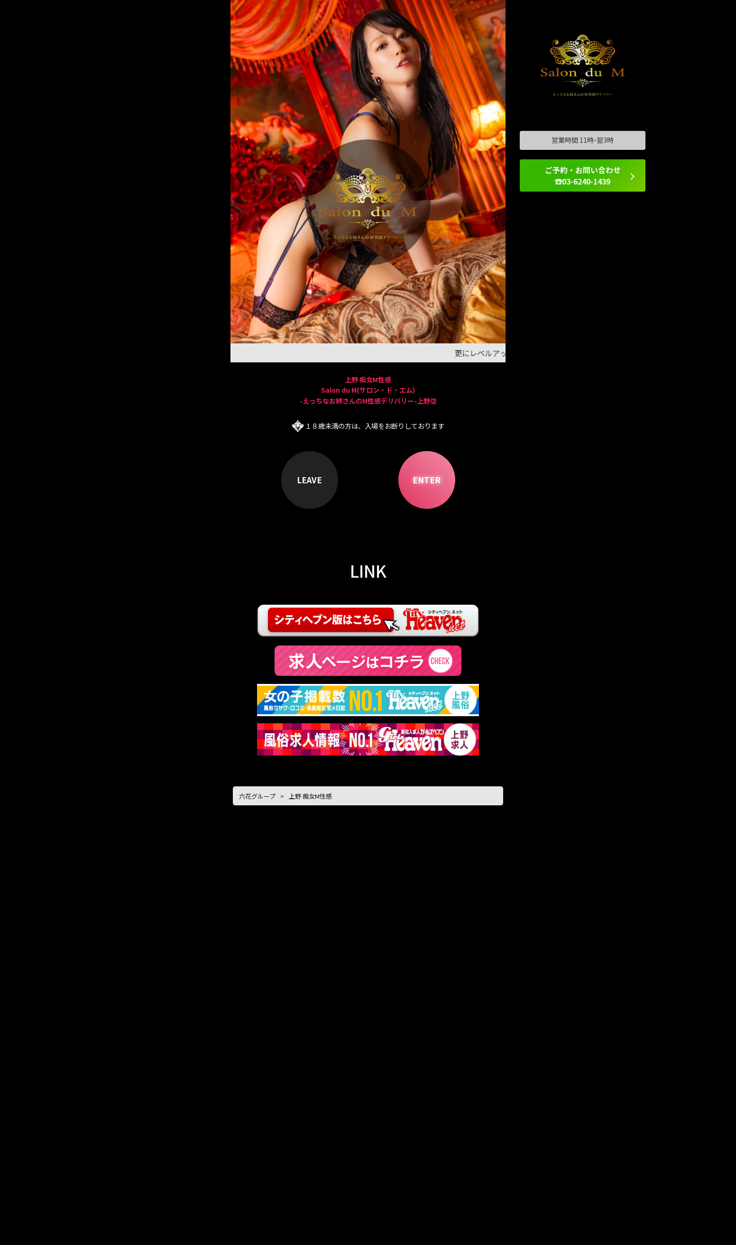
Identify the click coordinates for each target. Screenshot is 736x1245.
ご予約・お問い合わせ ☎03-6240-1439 (583, 175)
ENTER (427, 480)
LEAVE (309, 480)
